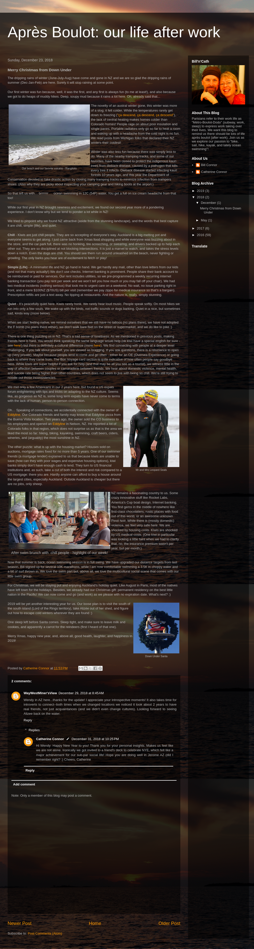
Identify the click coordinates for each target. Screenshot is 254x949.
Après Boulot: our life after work (114, 32)
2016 (201, 235)
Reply (28, 720)
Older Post (169, 923)
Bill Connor (209, 165)
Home (95, 923)
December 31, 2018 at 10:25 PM (95, 739)
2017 (201, 228)
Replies (34, 730)
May (204, 220)
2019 (201, 191)
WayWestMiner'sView (40, 693)
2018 (201, 197)
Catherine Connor (50, 739)
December (209, 203)
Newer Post (19, 923)
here (17, 345)
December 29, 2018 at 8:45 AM (81, 693)
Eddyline (14, 415)
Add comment (24, 784)
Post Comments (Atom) (45, 933)
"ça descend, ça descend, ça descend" (145, 115)
